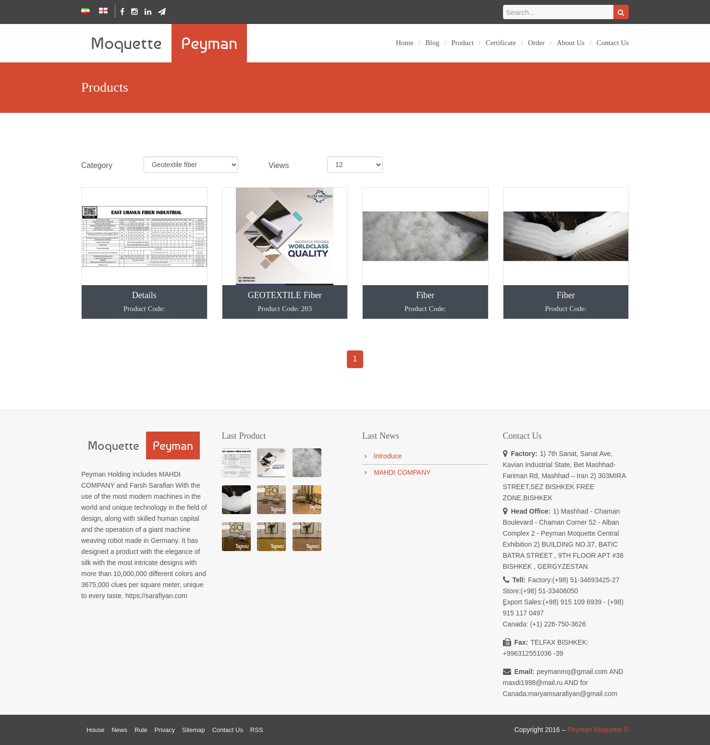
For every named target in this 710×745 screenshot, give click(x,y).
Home (405, 43)
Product (462, 43)
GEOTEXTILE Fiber (285, 301)
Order (536, 43)
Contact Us (613, 43)
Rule (141, 729)
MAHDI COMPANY (402, 472)
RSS (256, 729)
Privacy (165, 729)
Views (279, 165)
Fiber (425, 301)
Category (96, 165)
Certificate (501, 43)
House (95, 729)
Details (144, 301)
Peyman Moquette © (598, 729)
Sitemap (193, 729)
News (119, 729)
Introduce (388, 456)
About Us (571, 43)
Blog (432, 43)
